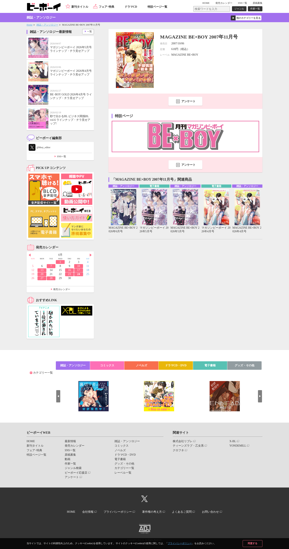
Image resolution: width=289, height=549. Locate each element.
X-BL (232, 441)
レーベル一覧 (122, 472)
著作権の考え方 (152, 511)
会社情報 (87, 511)
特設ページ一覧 (157, 6)
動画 (67, 459)
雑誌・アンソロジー (47, 24)
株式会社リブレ (182, 441)
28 (51, 278)
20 (42, 274)
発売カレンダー (61, 289)
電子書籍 (210, 365)
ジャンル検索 (73, 468)
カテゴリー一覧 (43, 372)
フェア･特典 (106, 6)
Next (91, 255)
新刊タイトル (79, 6)
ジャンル (239, 8)
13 (42, 270)
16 (69, 270)
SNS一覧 (242, 3)
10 (78, 266)
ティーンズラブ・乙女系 (188, 445)
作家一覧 (255, 8)
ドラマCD (131, 6)
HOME (206, 3)
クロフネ (178, 450)
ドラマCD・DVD (176, 365)
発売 (223, 3)
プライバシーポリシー (180, 543)
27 (42, 278)
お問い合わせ (210, 511)
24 (78, 274)
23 (69, 274)
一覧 (89, 31)
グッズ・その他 (244, 365)
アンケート (188, 101)
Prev (30, 255)
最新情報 (70, 441)
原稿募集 (257, 3)
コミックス (107, 365)
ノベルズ (141, 365)
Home (29, 24)
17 (78, 270)
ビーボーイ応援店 (76, 472)
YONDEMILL (237, 445)
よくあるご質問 (182, 511)
